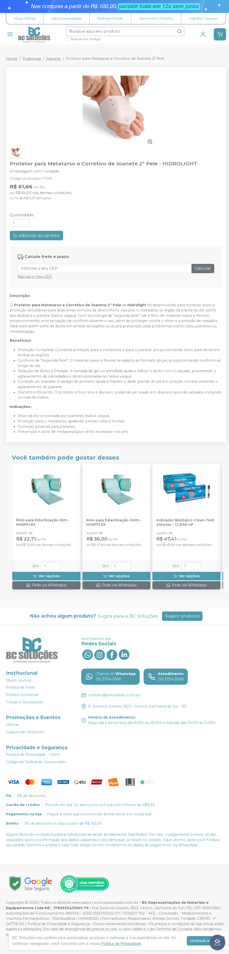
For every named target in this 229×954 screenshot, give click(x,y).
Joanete (53, 58)
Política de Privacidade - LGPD (33, 755)
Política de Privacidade (121, 944)
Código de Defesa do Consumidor (36, 762)
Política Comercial (22, 695)
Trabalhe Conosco (203, 18)
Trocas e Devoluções (24, 702)
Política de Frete (20, 687)
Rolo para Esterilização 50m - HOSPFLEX (43, 522)
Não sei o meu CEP (35, 276)
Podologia (32, 58)
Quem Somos (18, 680)
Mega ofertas (24, 18)
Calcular (203, 268)
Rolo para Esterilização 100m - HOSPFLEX (114, 522)
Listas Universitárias (66, 18)
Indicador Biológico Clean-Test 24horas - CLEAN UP (185, 522)
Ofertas (12, 724)
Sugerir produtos (182, 616)
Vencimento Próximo (156, 18)
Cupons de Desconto (25, 732)
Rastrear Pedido (110, 18)
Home (11, 58)
